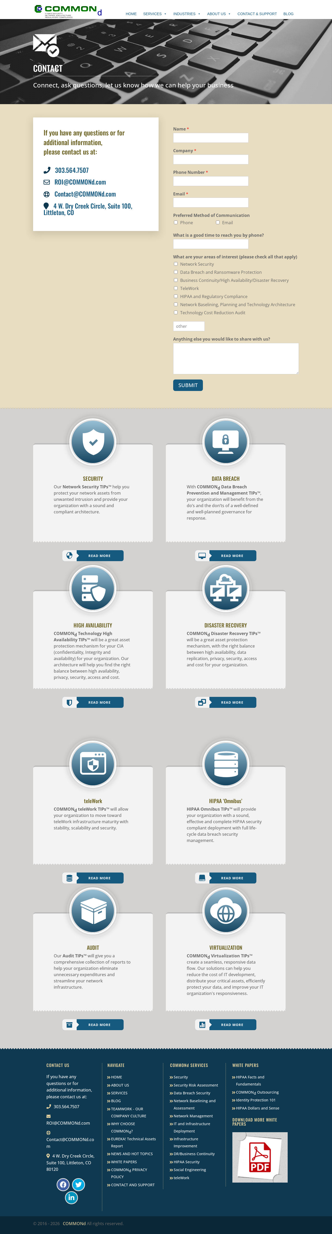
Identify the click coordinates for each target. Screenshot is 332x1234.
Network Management (193, 1115)
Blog (288, 14)
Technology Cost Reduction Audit (212, 313)
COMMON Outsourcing (257, 1093)
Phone (186, 223)
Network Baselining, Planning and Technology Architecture (237, 304)
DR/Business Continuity (194, 1153)
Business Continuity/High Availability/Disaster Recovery (234, 280)
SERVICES (119, 1092)
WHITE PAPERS (124, 1161)
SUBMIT (188, 385)
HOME (116, 1077)
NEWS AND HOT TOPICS (132, 1153)
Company (184, 150)
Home (131, 14)
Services (155, 14)
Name (181, 129)
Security (181, 1077)
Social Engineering (190, 1169)
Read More (99, 555)
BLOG (116, 1100)
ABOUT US (120, 1085)
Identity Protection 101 (256, 1099)
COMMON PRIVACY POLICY (129, 1173)
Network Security (197, 264)
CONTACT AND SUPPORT (133, 1184)
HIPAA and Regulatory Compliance (214, 296)
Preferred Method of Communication (211, 215)
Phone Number (190, 172)
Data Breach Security (192, 1092)
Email (180, 194)
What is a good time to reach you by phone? (218, 235)
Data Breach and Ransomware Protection (221, 272)
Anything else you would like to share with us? (221, 339)
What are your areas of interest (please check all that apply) (235, 257)
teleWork (181, 1177)
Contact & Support (257, 14)
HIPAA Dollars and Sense (257, 1108)
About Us (219, 14)
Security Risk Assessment (196, 1085)
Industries (187, 14)
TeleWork (189, 288)
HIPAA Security (187, 1161)
